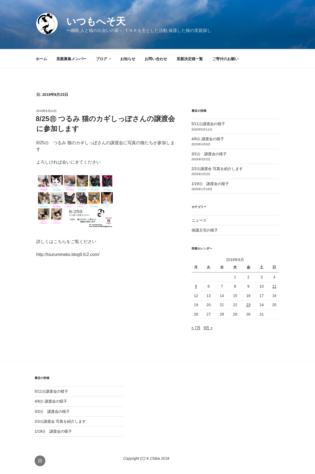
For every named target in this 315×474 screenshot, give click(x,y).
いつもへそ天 (96, 21)
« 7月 (196, 327)
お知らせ (127, 59)
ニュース (199, 220)
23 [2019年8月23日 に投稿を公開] (248, 305)
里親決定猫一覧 (190, 59)
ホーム (41, 59)
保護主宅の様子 (205, 230)
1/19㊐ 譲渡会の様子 (210, 184)
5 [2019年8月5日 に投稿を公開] (196, 286)
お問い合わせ (156, 59)
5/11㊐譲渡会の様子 (208, 124)
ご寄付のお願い (225, 59)
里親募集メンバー (71, 59)
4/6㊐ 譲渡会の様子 (208, 139)
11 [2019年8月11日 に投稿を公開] (274, 286)
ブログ (104, 59)
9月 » (208, 327)
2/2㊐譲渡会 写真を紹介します (217, 169)
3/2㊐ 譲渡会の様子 (209, 154)
